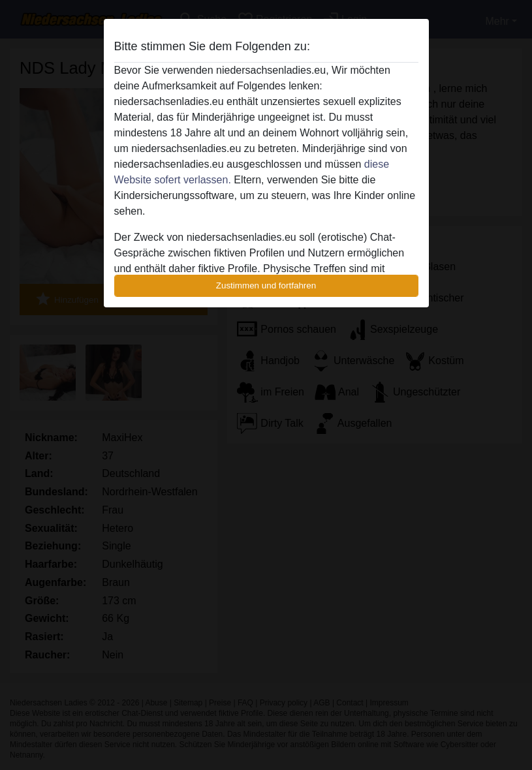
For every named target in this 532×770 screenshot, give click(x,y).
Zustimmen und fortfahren (266, 285)
